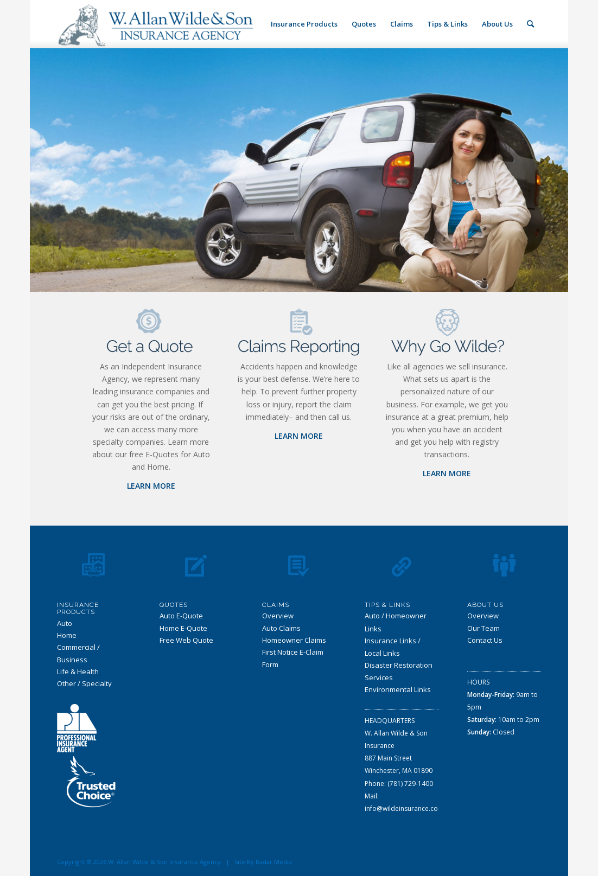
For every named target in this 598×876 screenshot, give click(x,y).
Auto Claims (281, 628)
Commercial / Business (78, 653)
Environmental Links (398, 689)
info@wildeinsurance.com (404, 808)
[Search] (530, 24)
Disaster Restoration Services (398, 671)
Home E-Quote (183, 628)
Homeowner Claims (294, 640)
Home (67, 635)
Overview (278, 616)
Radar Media (274, 862)
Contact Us (484, 640)
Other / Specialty (84, 683)
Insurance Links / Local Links (393, 647)
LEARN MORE (151, 486)
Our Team (483, 628)
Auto (64, 623)
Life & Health (78, 671)
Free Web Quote (186, 640)
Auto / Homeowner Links (396, 622)
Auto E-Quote (181, 616)
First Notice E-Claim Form (292, 658)
